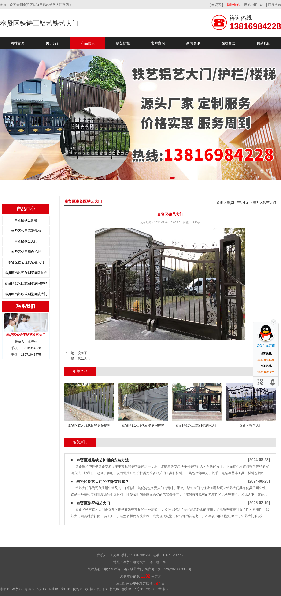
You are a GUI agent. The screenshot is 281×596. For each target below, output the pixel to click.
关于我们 (53, 43)
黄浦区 (163, 589)
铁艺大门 (84, 358)
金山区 (54, 589)
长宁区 (139, 589)
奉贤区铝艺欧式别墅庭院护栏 (26, 283)
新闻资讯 (193, 43)
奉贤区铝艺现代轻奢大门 (26, 262)
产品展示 (88, 43)
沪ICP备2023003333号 (175, 569)
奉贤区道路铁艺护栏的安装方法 (102, 460)
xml (262, 5)
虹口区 (102, 589)
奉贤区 (17, 589)
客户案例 (158, 43)
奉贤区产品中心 (238, 203)
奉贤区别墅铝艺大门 (93, 503)
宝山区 (66, 589)
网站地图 (250, 5)
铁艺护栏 (123, 43)
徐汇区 (151, 589)
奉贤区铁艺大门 (26, 241)
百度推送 (274, 5)
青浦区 (29, 589)
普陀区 (114, 589)
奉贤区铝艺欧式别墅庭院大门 (26, 294)
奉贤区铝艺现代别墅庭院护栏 (26, 273)
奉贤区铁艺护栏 (26, 220)
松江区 (41, 589)
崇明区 (5, 589)
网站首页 (18, 43)
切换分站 (233, 5)
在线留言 (228, 43)
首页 (220, 203)
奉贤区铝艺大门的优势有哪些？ (102, 482)
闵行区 (78, 589)
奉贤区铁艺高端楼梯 (26, 231)
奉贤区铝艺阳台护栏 (26, 252)
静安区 (127, 589)
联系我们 (263, 43)
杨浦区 (90, 589)
